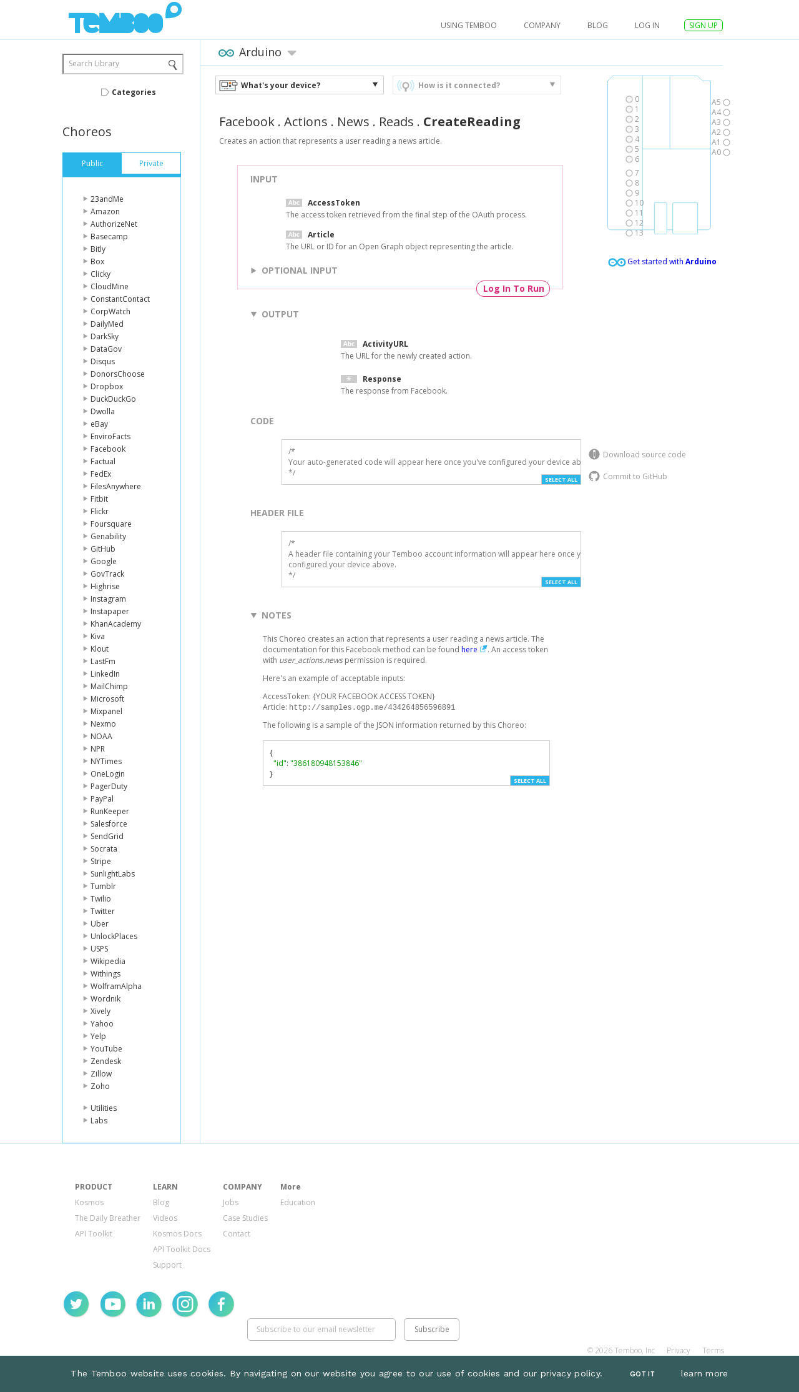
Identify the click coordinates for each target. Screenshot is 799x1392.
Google (104, 561)
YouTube (106, 1048)
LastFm (103, 661)
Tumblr (103, 886)
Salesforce (109, 823)
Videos (165, 1218)
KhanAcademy (116, 624)
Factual (103, 461)
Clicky (100, 274)
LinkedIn (105, 674)
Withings (105, 973)
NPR (98, 748)
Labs (99, 1120)
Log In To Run (513, 288)
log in (647, 25)
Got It (642, 1374)
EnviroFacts (110, 436)
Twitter (103, 911)
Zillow (101, 1073)
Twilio (101, 898)
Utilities (104, 1108)
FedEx (101, 474)
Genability (108, 536)
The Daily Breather (107, 1218)
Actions (306, 121)
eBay (99, 424)
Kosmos (89, 1202)
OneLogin (108, 773)
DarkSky (105, 336)
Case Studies (245, 1218)
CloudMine (110, 286)
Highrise (105, 586)
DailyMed (107, 324)
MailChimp (109, 686)
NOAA (101, 736)
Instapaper (110, 611)
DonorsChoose (118, 374)
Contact (236, 1233)
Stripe (101, 861)
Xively (100, 1011)
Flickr (100, 511)
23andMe (107, 199)
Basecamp (109, 236)
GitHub (103, 549)
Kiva (98, 636)
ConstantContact (120, 299)
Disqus (103, 361)
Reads (396, 121)
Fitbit (99, 499)
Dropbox (107, 386)
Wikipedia (108, 961)
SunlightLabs (113, 873)
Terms (713, 1350)
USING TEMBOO (469, 25)
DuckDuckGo (113, 399)
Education (297, 1202)
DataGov (106, 349)
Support (167, 1265)
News (353, 121)
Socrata (104, 848)
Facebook (108, 449)
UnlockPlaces (114, 936)
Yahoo (102, 1023)
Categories (134, 92)
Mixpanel (106, 711)
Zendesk (106, 1061)
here (469, 649)
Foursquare (111, 524)
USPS (99, 948)
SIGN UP (703, 25)
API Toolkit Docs (181, 1249)
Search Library (94, 63)
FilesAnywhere (116, 486)
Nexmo (103, 723)
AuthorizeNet (114, 224)
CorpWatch (110, 311)
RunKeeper (110, 811)
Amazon (105, 211)
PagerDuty (109, 786)
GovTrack (107, 574)
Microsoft (107, 699)
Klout (100, 649)
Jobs (230, 1202)
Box (97, 261)
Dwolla (103, 411)
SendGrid (107, 836)
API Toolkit (93, 1233)
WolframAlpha (116, 986)
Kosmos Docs (177, 1233)
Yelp (98, 1036)
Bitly (98, 249)
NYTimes (106, 761)
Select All (561, 479)
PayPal (102, 798)
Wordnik (105, 998)
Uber (100, 923)
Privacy (678, 1350)
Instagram (108, 599)
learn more (704, 1373)
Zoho (100, 1086)
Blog (597, 25)
